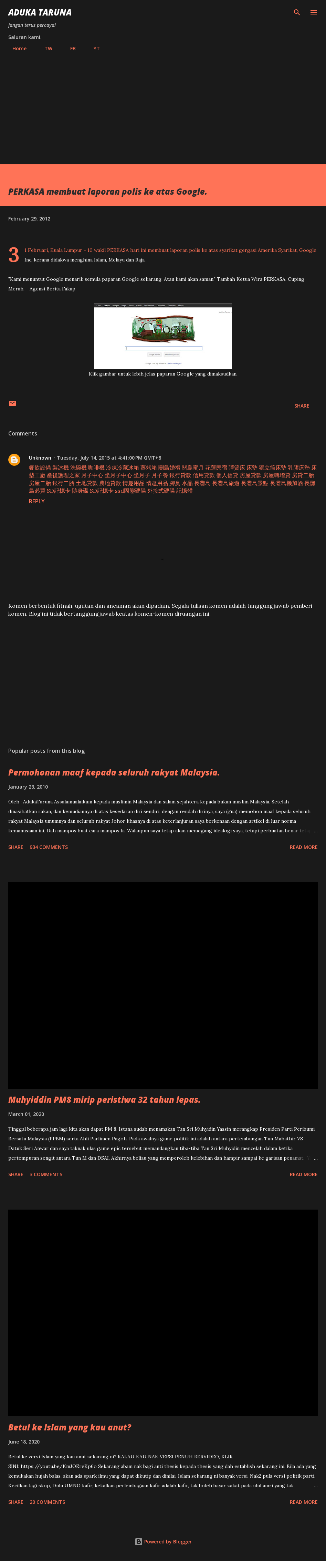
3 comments (46, 1174)
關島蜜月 (193, 467)
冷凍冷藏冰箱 (122, 467)
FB (69, 48)
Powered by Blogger (163, 1541)
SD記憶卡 (59, 490)
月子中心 (92, 475)
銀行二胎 (63, 483)
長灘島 (202, 483)
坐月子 (142, 475)
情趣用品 (134, 483)
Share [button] (301, 405)
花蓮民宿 (216, 467)
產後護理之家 (63, 475)
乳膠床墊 (299, 467)
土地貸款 (87, 483)
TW (44, 48)
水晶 (187, 483)
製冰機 (60, 467)
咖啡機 (96, 467)
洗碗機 (78, 467)
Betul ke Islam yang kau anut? (69, 1427)
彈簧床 (237, 467)
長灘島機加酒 (286, 483)
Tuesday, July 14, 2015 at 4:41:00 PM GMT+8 (109, 457)
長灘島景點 (255, 483)
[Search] (297, 12)
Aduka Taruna (40, 12)
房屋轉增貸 (277, 475)
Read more (304, 847)
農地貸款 (110, 483)
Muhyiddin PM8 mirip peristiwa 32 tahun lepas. (104, 1099)
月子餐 (159, 475)
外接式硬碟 (161, 490)
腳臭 (174, 483)
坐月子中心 (118, 475)
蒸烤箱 (148, 467)
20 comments (47, 1502)
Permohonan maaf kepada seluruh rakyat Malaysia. (114, 772)
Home (15, 48)
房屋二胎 (40, 483)
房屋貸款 (251, 475)
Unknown (40, 457)
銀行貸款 (180, 475)
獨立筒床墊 (272, 467)
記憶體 (184, 490)
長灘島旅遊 (226, 483)
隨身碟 (80, 490)
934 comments (49, 847)
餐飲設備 (40, 467)
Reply (37, 501)
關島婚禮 (169, 467)
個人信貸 (227, 475)
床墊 (251, 467)
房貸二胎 (303, 475)
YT (93, 48)
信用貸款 (204, 475)
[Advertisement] (163, 105)
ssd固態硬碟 (130, 490)
